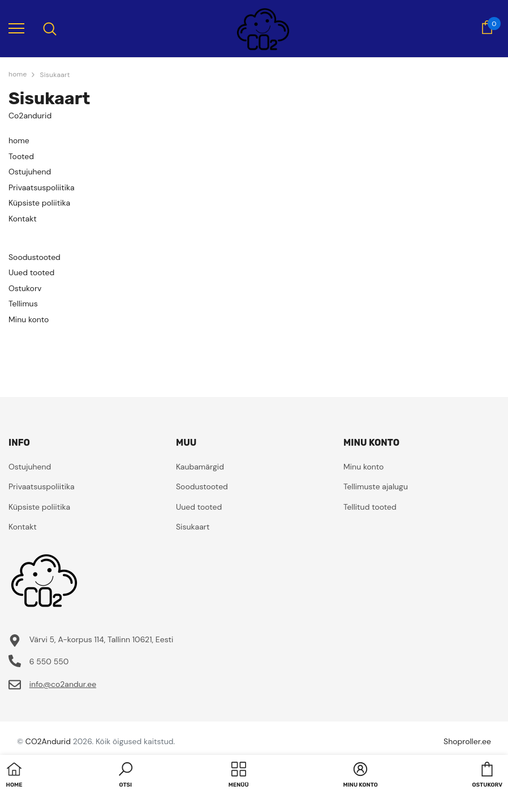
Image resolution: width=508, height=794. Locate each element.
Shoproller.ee (467, 741)
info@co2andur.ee (62, 684)
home (18, 140)
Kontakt (22, 219)
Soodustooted (34, 257)
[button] (125, 776)
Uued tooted (31, 272)
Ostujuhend (29, 172)
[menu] (16, 28)
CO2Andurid (48, 741)
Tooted (21, 156)
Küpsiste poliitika (39, 203)
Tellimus (23, 303)
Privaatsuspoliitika (41, 187)
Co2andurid (29, 115)
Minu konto (28, 319)
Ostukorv (24, 288)
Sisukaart (55, 74)
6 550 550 (49, 661)
